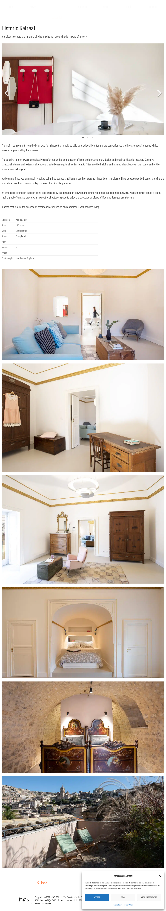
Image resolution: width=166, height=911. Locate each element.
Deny (123, 897)
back (42, 882)
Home (11, 6)
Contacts (153, 6)
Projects (56, 13)
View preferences (149, 897)
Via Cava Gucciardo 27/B (73, 897)
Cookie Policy (118, 905)
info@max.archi (67, 900)
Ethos (106, 6)
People (128, 6)
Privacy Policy (128, 905)
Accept (97, 897)
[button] (159, 875)
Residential (56, 17)
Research (82, 6)
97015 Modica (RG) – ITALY (45, 900)
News (33, 6)
